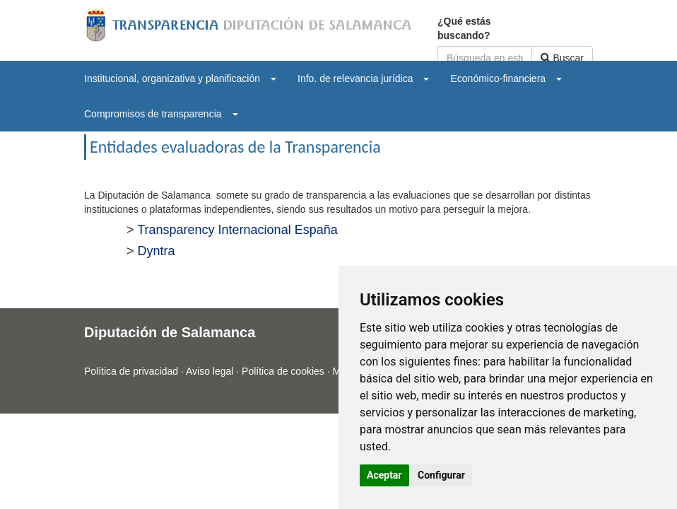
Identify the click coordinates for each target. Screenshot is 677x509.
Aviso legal (209, 371)
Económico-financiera (506, 78)
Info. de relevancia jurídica (363, 78)
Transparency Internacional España (237, 230)
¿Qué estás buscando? (463, 28)
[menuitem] (180, 78)
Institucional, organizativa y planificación (180, 78)
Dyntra (156, 251)
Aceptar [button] (384, 475)
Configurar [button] (441, 475)
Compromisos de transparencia (161, 113)
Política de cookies (283, 371)
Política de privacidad (131, 371)
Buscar (562, 58)
